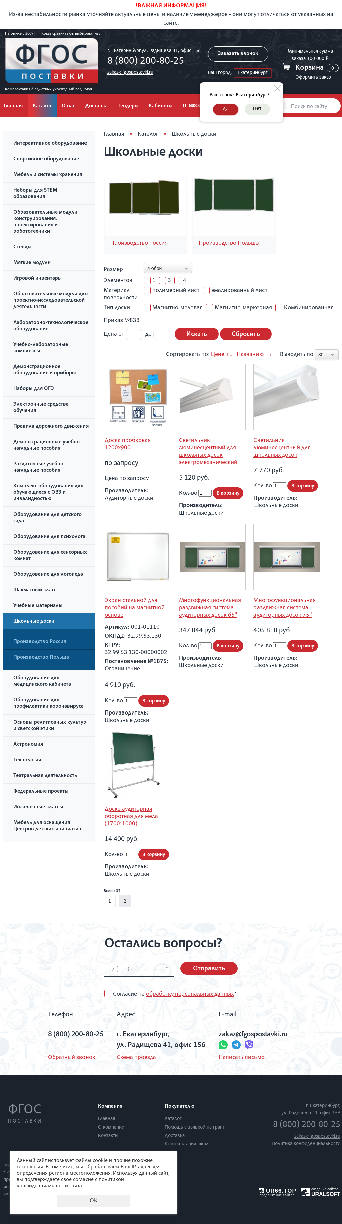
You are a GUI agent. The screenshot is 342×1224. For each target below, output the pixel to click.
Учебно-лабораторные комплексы (40, 348)
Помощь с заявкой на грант (195, 1127)
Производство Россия (39, 642)
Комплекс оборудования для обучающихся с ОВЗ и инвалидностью (48, 493)
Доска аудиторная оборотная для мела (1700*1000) (131, 816)
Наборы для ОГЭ (33, 389)
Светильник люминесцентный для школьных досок (282, 448)
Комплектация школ (187, 1144)
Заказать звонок (238, 54)
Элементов (118, 281)
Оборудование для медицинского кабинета (42, 681)
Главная (114, 134)
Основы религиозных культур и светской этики (50, 726)
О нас (68, 106)
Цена (110, 334)
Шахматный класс (34, 590)
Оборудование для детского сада (47, 518)
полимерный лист (171, 290)
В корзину (228, 493)
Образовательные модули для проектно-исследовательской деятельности (50, 301)
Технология (27, 760)
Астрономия (28, 744)
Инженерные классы (38, 807)
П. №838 (193, 106)
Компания (110, 1106)
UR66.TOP (277, 1191)
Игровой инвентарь (37, 278)
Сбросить (246, 334)
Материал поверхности (121, 294)
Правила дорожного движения (51, 426)
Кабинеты (161, 106)
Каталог (42, 106)
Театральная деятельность (45, 776)
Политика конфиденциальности (306, 1143)
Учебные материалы (38, 606)
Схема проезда (136, 1058)
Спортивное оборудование (46, 159)
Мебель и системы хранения (47, 175)
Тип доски (117, 308)
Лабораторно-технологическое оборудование (50, 326)
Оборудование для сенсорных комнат (50, 556)
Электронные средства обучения (41, 408)
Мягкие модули (32, 263)
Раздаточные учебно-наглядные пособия (39, 467)
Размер (113, 270)
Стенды (22, 247)
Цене (217, 355)
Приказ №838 (122, 321)
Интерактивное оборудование (50, 143)
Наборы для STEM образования (35, 194)
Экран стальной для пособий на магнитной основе (135, 608)
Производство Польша (41, 657)
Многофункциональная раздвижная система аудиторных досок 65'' (210, 608)
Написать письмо (242, 1058)
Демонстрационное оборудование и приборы (44, 370)
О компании (111, 1127)
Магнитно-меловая (173, 307)
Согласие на (174, 994)
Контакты (108, 1135)
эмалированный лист (235, 290)
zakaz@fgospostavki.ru (130, 72)
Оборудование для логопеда (48, 574)
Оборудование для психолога (49, 537)
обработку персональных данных (190, 994)
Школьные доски (33, 621)
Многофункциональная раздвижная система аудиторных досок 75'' (284, 608)
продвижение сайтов (276, 1195)
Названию (250, 355)
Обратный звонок (71, 1058)
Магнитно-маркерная (239, 307)
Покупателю (179, 1106)
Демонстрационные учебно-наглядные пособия (47, 445)
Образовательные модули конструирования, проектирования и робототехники (45, 222)
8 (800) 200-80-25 (145, 62)
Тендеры (128, 106)
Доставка (96, 106)
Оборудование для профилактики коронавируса (48, 703)
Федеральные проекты (41, 791)
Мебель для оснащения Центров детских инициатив (47, 826)
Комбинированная (304, 307)
